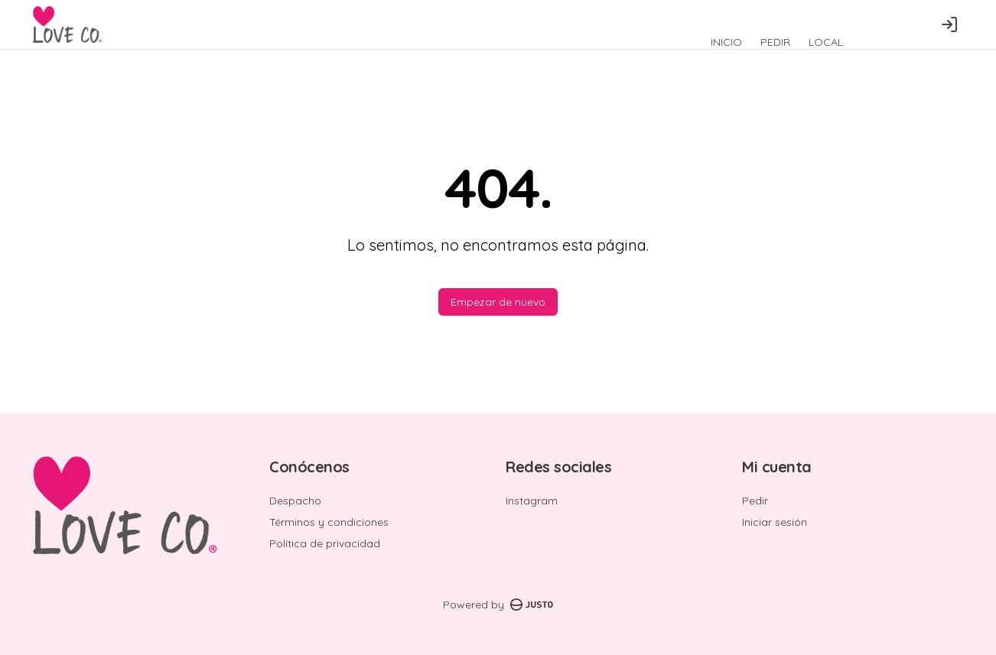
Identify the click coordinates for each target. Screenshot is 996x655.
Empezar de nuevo (498, 302)
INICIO (726, 42)
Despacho (295, 500)
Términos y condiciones (329, 522)
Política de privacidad (324, 543)
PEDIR (775, 42)
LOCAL (826, 42)
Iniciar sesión (774, 522)
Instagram (532, 500)
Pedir (755, 500)
